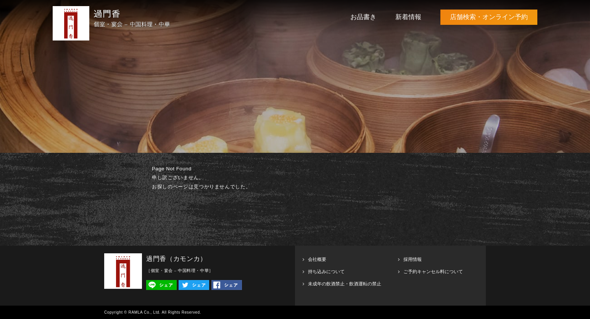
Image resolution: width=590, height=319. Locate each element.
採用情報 (412, 259)
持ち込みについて (326, 271)
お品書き (363, 17)
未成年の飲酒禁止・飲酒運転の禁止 (344, 284)
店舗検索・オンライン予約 (489, 17)
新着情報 (408, 17)
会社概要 (317, 259)
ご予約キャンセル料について (433, 271)
